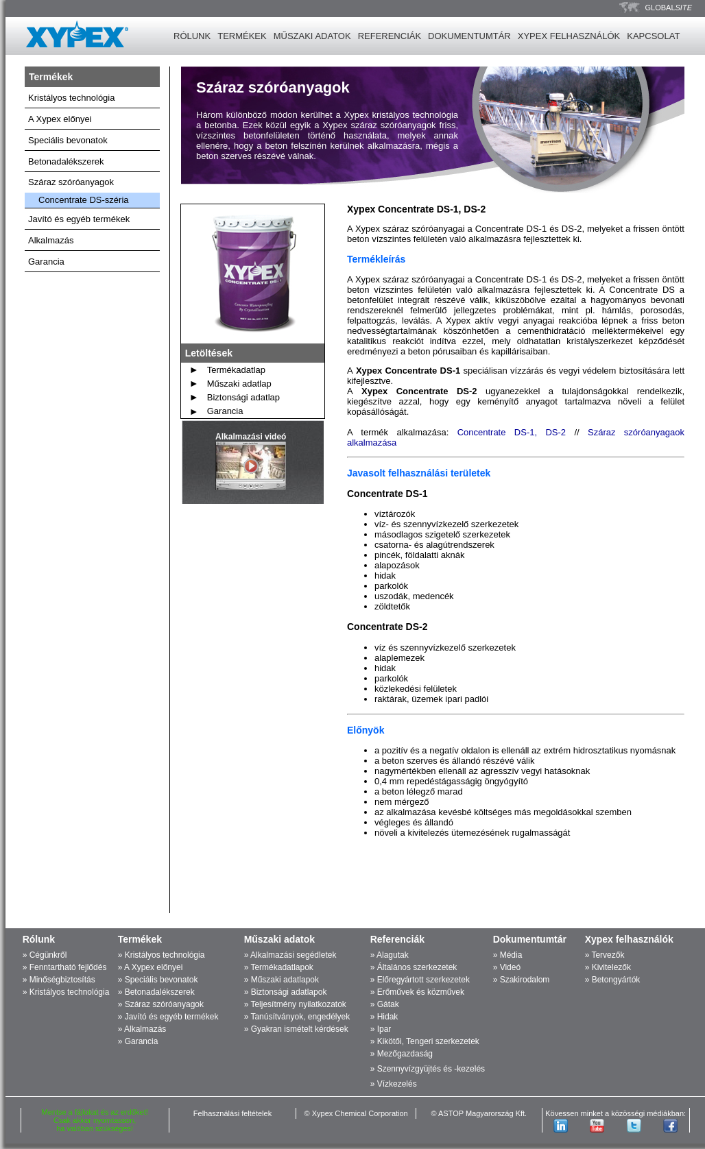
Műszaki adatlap (239, 383)
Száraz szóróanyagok (71, 182)
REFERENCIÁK (389, 36)
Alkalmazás (50, 240)
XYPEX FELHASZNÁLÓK (569, 36)
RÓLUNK (192, 36)
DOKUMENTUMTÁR (469, 36)
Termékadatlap (236, 370)
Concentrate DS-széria (83, 200)
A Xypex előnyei (60, 119)
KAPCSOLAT (653, 36)
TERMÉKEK (242, 36)
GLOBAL (668, 7)
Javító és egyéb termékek (79, 219)
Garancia (46, 261)
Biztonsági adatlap (243, 397)
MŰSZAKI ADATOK (312, 36)
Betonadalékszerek (66, 161)
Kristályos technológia (71, 98)
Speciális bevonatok (68, 140)
